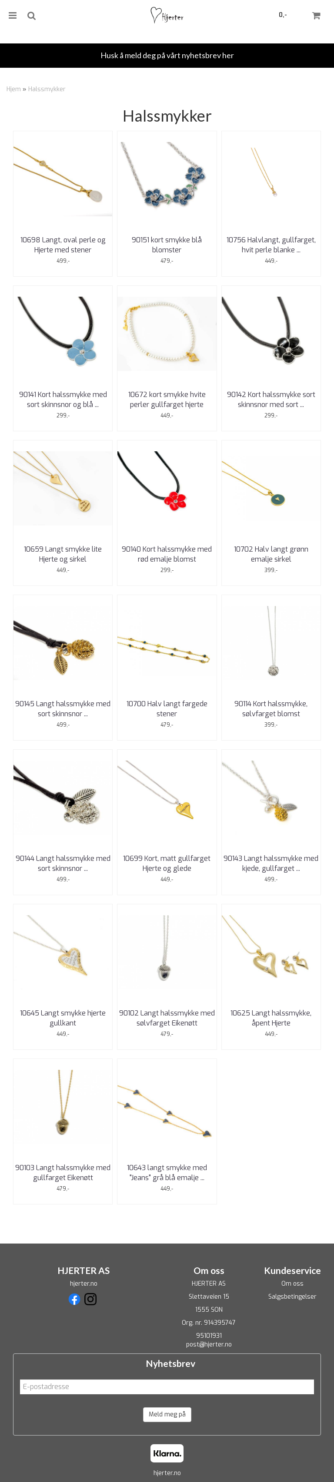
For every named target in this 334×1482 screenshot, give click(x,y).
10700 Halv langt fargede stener (167, 708)
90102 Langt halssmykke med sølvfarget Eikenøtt (167, 1018)
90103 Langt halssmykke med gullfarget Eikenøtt (62, 1172)
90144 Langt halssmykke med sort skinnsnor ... (63, 863)
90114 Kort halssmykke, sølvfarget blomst (270, 708)
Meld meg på (167, 1414)
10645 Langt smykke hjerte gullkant (63, 1018)
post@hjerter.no (209, 1344)
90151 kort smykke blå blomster (167, 244)
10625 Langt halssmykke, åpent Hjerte (270, 1018)
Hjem (14, 89)
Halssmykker (47, 89)
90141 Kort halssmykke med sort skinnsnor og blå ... (63, 399)
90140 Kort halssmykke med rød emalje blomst (167, 554)
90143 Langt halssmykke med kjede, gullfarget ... (271, 863)
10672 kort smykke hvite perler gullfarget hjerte (167, 399)
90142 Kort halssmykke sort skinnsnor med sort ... (271, 399)
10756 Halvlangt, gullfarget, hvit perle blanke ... (271, 244)
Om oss (292, 1284)
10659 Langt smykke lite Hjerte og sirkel (63, 554)
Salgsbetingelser (292, 1297)
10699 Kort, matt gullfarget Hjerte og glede (166, 863)
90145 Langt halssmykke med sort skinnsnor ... (62, 708)
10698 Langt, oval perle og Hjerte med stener (63, 244)
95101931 (209, 1336)
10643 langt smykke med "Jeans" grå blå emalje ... (167, 1172)
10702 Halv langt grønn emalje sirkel (271, 554)
